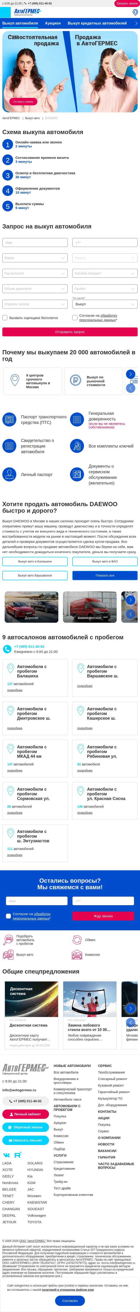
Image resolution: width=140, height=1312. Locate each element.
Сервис (103, 1131)
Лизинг (59, 1175)
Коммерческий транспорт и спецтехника (73, 1091)
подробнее (14, 690)
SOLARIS (35, 1163)
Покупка (60, 1116)
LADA (6, 1163)
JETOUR (9, 1222)
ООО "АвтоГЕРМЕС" (32, 1241)
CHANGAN (11, 1209)
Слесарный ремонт (112, 1079)
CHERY (8, 1202)
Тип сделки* (78, 298)
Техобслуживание (111, 1072)
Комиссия (61, 1136)
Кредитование (64, 1168)
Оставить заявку (23, 101)
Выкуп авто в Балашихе (35, 561)
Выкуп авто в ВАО (105, 561)
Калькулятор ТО (110, 1098)
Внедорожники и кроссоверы (66, 1080)
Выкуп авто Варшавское (35, 575)
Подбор (59, 1149)
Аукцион (53, 23)
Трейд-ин (61, 1182)
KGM (31, 1183)
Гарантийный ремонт (114, 1092)
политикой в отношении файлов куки (68, 1289)
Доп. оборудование (112, 1105)
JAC (31, 1189)
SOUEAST (36, 1209)
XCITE (7, 1170)
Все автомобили (66, 1072)
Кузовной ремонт (111, 1085)
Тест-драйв (62, 1188)
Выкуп (58, 1129)
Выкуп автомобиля (20, 23)
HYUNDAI (35, 1170)
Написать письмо (27, 1140)
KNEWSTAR (37, 1202)
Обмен (59, 1142)
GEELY (8, 1176)
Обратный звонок (27, 1127)
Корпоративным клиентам (73, 1195)
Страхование (64, 1162)
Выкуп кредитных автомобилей (97, 23)
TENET (8, 1196)
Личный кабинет (27, 1114)
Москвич (34, 1196)
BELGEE (9, 1189)
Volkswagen (37, 1215)
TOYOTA (35, 1222)
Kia (30, 1176)
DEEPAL (9, 1215)
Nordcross (10, 1183)
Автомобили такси (67, 1099)
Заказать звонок (127, 3)
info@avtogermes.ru (19, 1090)
